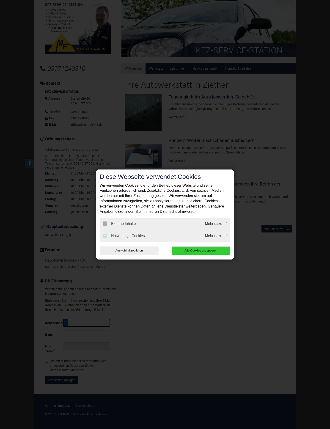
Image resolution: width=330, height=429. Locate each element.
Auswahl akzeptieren (129, 250)
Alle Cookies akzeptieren (200, 250)
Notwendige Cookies (124, 236)
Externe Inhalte (119, 223)
